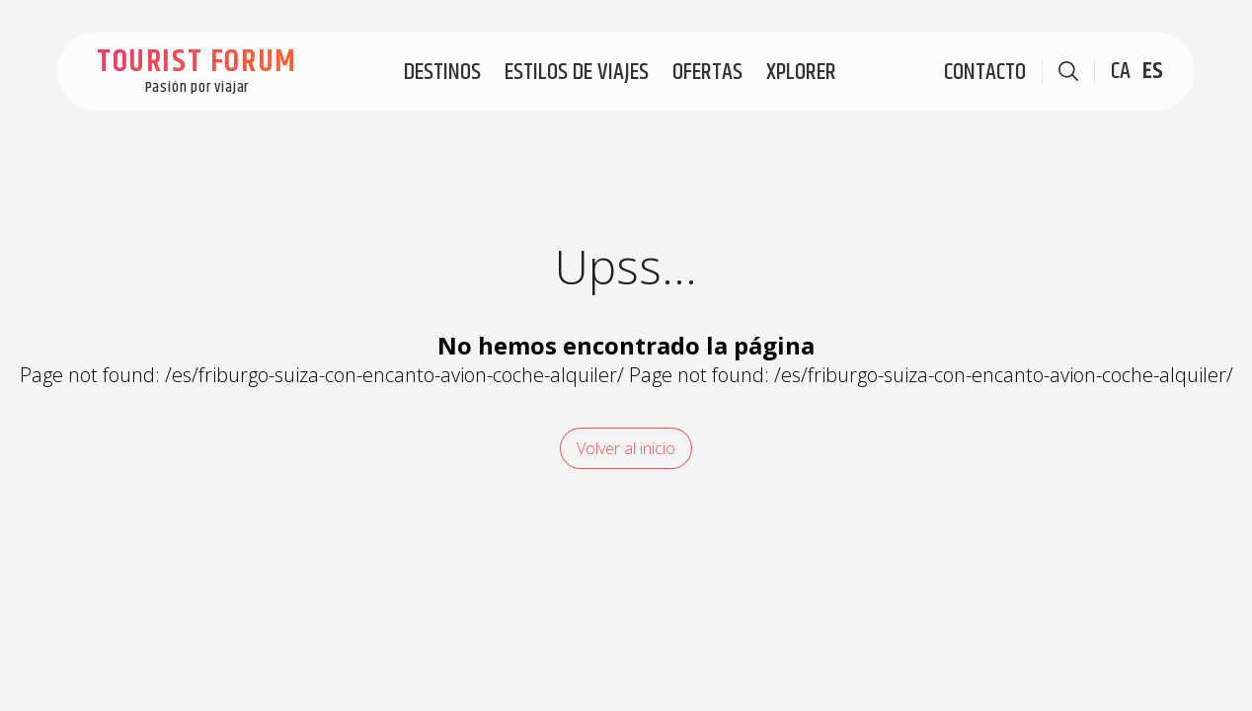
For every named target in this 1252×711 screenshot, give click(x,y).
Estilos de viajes (577, 72)
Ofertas (707, 72)
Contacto (985, 72)
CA (1121, 71)
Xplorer (801, 72)
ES (1152, 71)
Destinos (442, 72)
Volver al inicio (626, 448)
